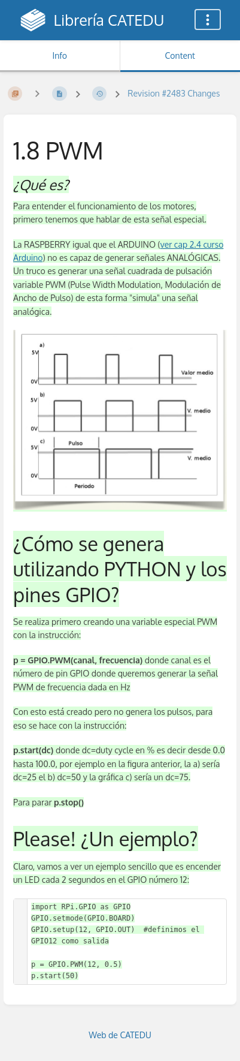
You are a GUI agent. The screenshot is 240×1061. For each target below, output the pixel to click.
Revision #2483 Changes (173, 93)
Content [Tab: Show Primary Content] (180, 55)
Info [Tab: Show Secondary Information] (59, 55)
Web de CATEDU (120, 1035)
